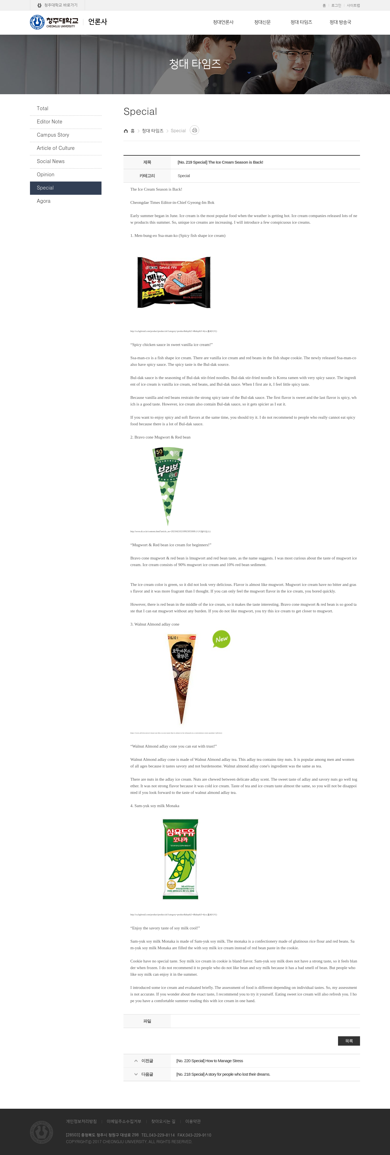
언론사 (68, 22)
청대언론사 (223, 22)
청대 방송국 (340, 22)
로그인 (336, 5)
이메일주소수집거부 (124, 1121)
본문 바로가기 (195, 0)
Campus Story (53, 135)
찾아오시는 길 (163, 1121)
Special (45, 188)
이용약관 (193, 1121)
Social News (51, 161)
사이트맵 (353, 5)
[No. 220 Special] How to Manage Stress (210, 1060)
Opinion (45, 175)
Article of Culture (56, 148)
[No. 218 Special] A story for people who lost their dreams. (223, 1074)
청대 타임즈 (301, 22)
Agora (44, 201)
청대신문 (262, 22)
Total (42, 109)
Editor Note (49, 122)
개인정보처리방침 (81, 1121)
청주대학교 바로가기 (61, 5)
